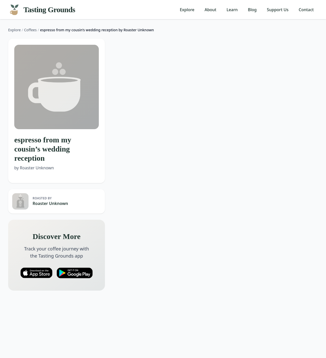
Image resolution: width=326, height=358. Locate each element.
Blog (252, 9)
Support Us (278, 9)
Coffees (30, 29)
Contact (306, 9)
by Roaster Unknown (34, 168)
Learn (232, 9)
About (210, 9)
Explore (187, 9)
